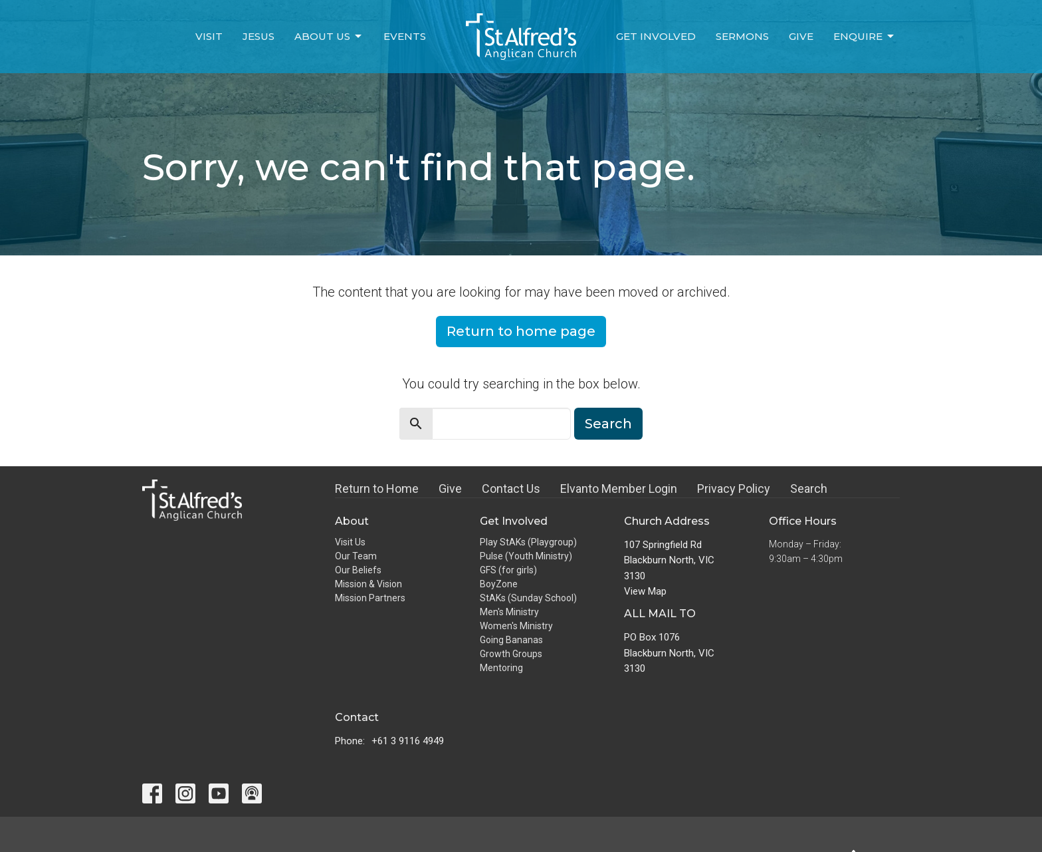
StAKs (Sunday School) (528, 598)
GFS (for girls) (508, 570)
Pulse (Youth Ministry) (526, 556)
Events (404, 36)
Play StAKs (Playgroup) (528, 542)
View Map (645, 591)
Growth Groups (511, 653)
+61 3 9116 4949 (407, 741)
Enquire (864, 36)
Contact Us (511, 489)
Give (801, 36)
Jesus (258, 36)
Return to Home (377, 489)
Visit (209, 36)
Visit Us (350, 542)
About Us (329, 36)
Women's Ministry (516, 626)
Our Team (356, 556)
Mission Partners (370, 598)
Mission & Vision (368, 584)
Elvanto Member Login (618, 489)
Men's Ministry (509, 612)
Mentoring (501, 667)
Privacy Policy (733, 489)
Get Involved (656, 36)
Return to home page (521, 331)
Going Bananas (511, 640)
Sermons (742, 36)
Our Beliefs (358, 570)
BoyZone (499, 584)
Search (608, 424)
